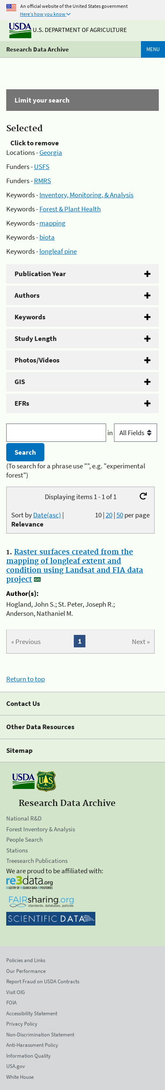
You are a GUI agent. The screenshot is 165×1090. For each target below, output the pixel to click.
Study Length (36, 338)
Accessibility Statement (31, 1013)
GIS (20, 381)
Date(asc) (47, 514)
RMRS (42, 180)
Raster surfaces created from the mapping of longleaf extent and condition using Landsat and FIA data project (74, 566)
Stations (17, 850)
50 (119, 514)
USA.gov (15, 1066)
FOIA (11, 1002)
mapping (52, 223)
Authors (27, 295)
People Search (24, 839)
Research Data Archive (37, 49)
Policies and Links (25, 960)
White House (20, 1076)
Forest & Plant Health (70, 208)
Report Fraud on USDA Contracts (42, 981)
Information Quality (28, 1055)
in (132, 432)
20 (109, 514)
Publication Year (40, 273)
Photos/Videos (37, 360)
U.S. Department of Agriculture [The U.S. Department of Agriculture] (68, 30)
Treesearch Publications (37, 861)
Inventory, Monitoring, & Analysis (86, 194)
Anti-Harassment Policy (32, 1044)
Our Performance (26, 971)
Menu (153, 49)
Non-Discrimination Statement (40, 1034)
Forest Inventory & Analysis (40, 829)
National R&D (23, 818)
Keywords (30, 316)
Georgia (50, 152)
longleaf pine (58, 251)
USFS (41, 166)
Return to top (25, 678)
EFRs (22, 403)
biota (47, 237)
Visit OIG (15, 992)
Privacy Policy (21, 1023)
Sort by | (37, 519)
